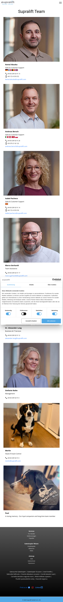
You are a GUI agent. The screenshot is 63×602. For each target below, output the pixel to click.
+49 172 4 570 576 (13, 210)
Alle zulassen (51, 321)
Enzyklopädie (31, 546)
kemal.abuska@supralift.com (15, 79)
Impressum (31, 563)
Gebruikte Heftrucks (13, 574)
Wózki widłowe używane (42, 576)
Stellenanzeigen (31, 536)
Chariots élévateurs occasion (30, 574)
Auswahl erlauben (31, 321)
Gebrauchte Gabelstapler (18, 572)
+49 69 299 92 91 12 (13, 335)
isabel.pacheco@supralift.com (16, 213)
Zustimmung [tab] (11, 284)
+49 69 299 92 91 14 (13, 208)
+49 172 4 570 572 (13, 76)
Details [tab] (31, 284)
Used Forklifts (47, 572)
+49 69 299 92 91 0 (13, 398)
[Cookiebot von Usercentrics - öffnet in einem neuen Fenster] (53, 279)
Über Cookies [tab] (52, 284)
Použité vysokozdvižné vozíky (25, 579)
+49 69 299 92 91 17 (13, 273)
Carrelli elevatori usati (48, 574)
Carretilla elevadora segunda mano (22, 576)
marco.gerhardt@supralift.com (16, 276)
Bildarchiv (31, 548)
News (31, 550)
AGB (31, 559)
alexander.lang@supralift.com (16, 338)
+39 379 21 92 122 (13, 143)
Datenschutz (31, 561)
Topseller (31, 538)
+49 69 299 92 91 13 (13, 74)
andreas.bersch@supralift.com (16, 146)
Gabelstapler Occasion (34, 572)
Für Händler (31, 534)
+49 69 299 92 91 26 (13, 141)
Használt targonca (41, 579)
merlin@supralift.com (13, 461)
